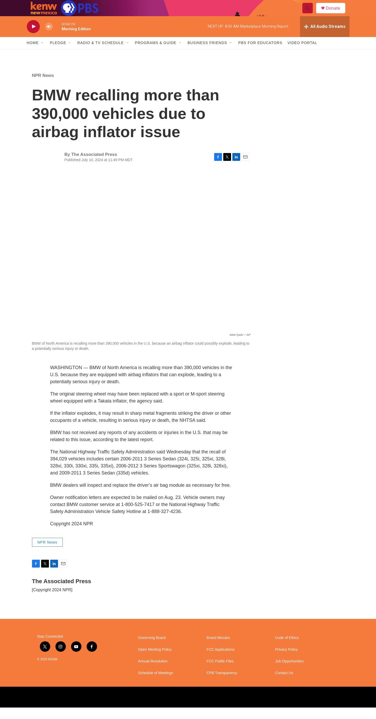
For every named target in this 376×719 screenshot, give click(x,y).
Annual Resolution (153, 673)
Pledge (58, 54)
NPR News (43, 86)
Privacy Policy (286, 661)
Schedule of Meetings (155, 684)
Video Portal (302, 54)
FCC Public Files (220, 673)
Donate (336, 13)
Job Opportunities (289, 673)
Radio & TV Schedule (100, 54)
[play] (33, 38)
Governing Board (152, 649)
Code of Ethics (287, 649)
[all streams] (324, 37)
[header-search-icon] (310, 14)
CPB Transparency (222, 684)
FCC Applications (220, 661)
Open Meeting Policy (155, 661)
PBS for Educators (260, 54)
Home (33, 54)
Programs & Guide (155, 54)
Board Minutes (218, 649)
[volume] (48, 38)
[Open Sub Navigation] (43, 54)
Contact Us (284, 684)
